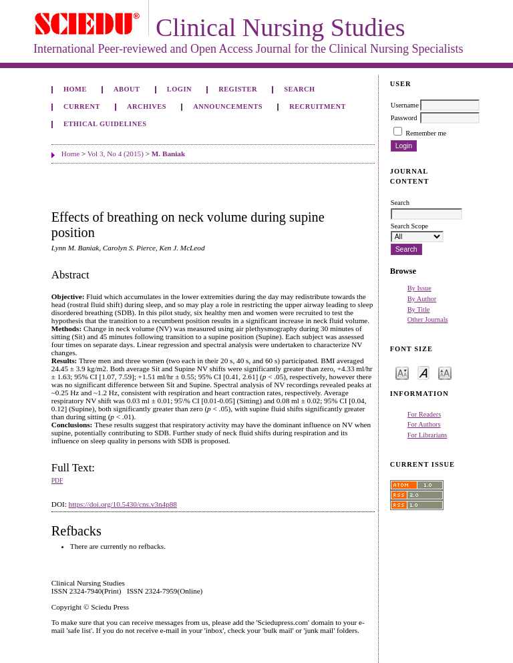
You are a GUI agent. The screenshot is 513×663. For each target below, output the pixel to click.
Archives (146, 106)
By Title (418, 309)
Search (299, 89)
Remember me (425, 133)
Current (81, 106)
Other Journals (427, 319)
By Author (422, 298)
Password (404, 118)
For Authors (424, 424)
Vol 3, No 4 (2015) (116, 154)
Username (405, 105)
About (127, 89)
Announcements (228, 106)
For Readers (424, 414)
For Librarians (427, 435)
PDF (57, 480)
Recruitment (317, 106)
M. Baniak (168, 154)
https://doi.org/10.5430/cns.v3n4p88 (123, 504)
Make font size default (423, 372)
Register (237, 89)
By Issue (419, 288)
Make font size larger (445, 372)
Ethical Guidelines (105, 124)
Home (75, 89)
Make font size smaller (402, 372)
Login (179, 89)
